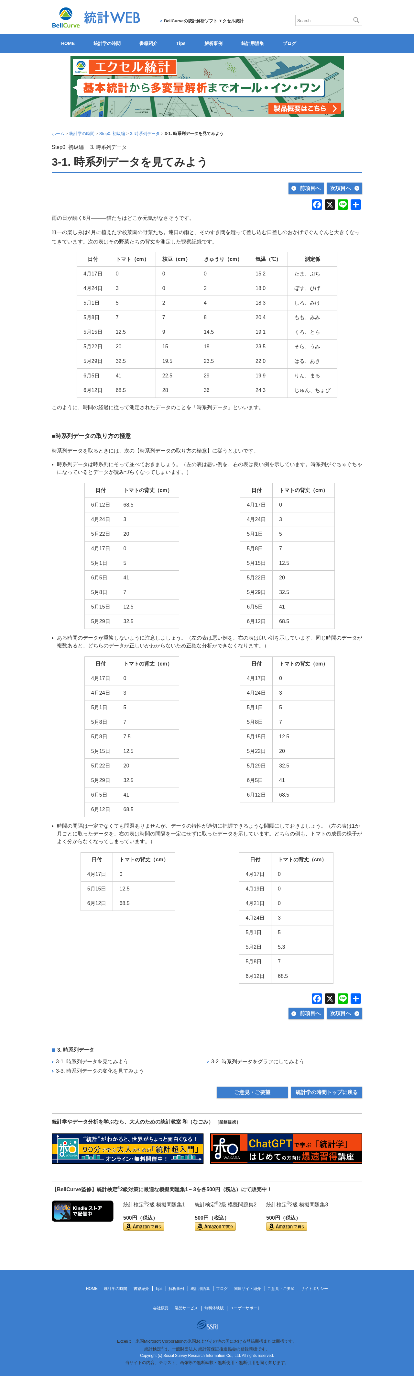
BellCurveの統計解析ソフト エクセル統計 (204, 20)
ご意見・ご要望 (252, 1092)
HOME (68, 43)
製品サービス (186, 1308)
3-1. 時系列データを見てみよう (92, 1061)
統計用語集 (252, 43)
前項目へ (310, 188)
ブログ (289, 43)
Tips (181, 43)
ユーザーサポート (245, 1308)
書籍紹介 (148, 43)
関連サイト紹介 (247, 1288)
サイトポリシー (314, 1288)
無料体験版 (214, 1308)
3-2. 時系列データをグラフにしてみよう (257, 1061)
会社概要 (161, 1308)
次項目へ (340, 188)
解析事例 (213, 43)
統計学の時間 (107, 43)
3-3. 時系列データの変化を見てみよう (100, 1071)
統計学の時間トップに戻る (327, 1092)
